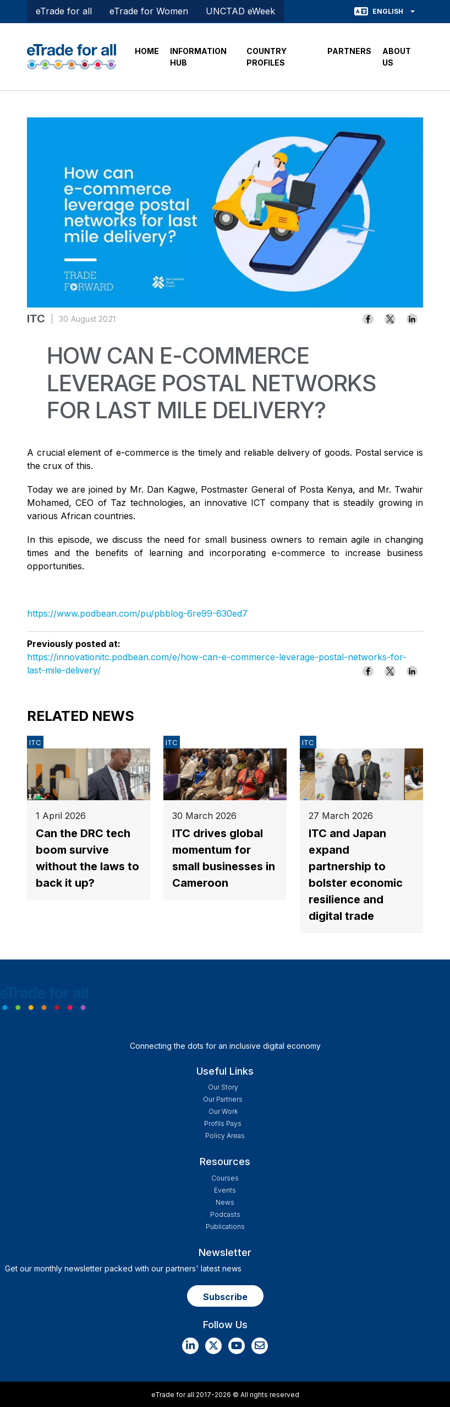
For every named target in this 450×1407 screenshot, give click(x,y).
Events (225, 1190)
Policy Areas (225, 1135)
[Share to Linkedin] (412, 319)
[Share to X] (390, 319)
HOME (147, 51)
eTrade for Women (148, 11)
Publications (225, 1226)
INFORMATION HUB (198, 56)
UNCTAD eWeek (240, 11)
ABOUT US (396, 56)
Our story (223, 1087)
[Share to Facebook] (368, 319)
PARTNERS (349, 51)
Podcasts (225, 1214)
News (225, 1202)
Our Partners (223, 1099)
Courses (225, 1178)
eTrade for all (64, 11)
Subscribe (225, 1296)
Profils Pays (223, 1123)
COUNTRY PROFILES (266, 56)
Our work (223, 1111)
